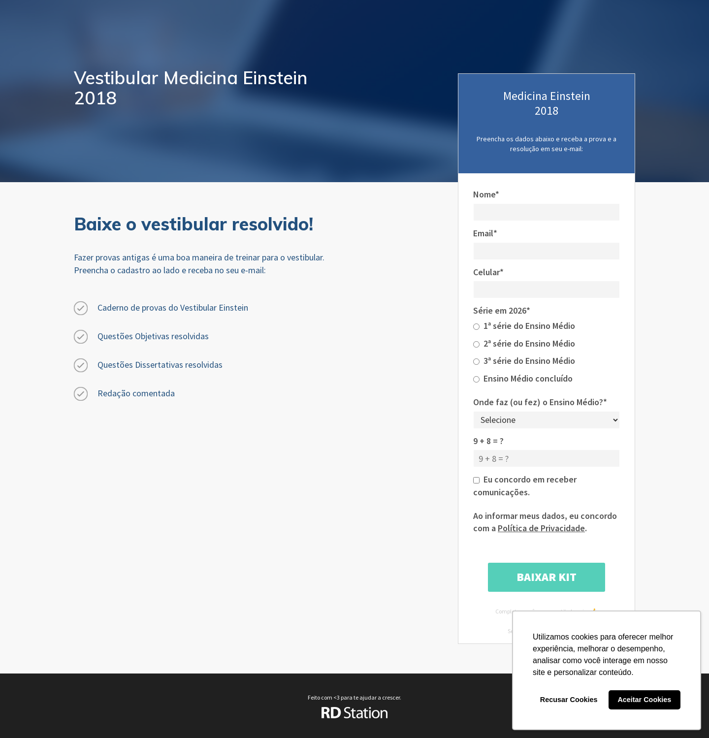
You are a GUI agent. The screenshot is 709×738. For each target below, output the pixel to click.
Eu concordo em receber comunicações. (525, 486)
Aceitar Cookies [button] (644, 700)
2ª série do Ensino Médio (524, 343)
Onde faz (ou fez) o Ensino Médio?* (540, 402)
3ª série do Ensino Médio (524, 360)
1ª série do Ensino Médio (524, 325)
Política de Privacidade (541, 528)
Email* (485, 233)
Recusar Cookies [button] (569, 700)
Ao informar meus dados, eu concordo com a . (545, 522)
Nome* (486, 194)
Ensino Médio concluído (523, 378)
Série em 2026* (501, 310)
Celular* (488, 272)
